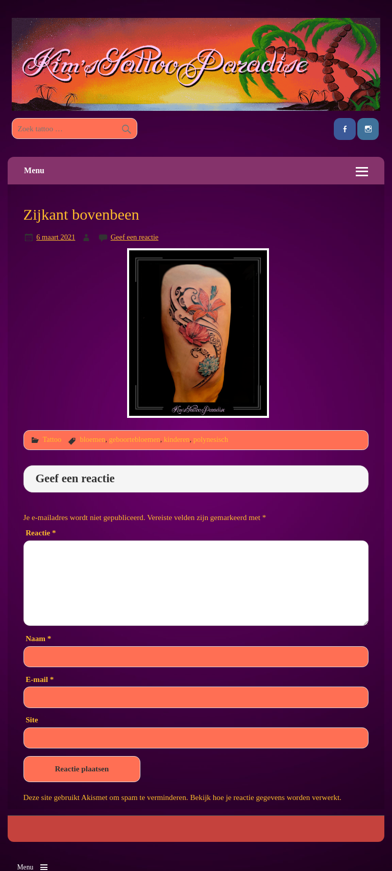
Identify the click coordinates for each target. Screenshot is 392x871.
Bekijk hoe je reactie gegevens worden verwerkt (264, 797)
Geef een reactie (135, 237)
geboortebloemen (134, 439)
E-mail (40, 679)
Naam (38, 638)
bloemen (93, 439)
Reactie (41, 532)
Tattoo (51, 439)
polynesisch (210, 439)
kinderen (177, 439)
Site (32, 719)
